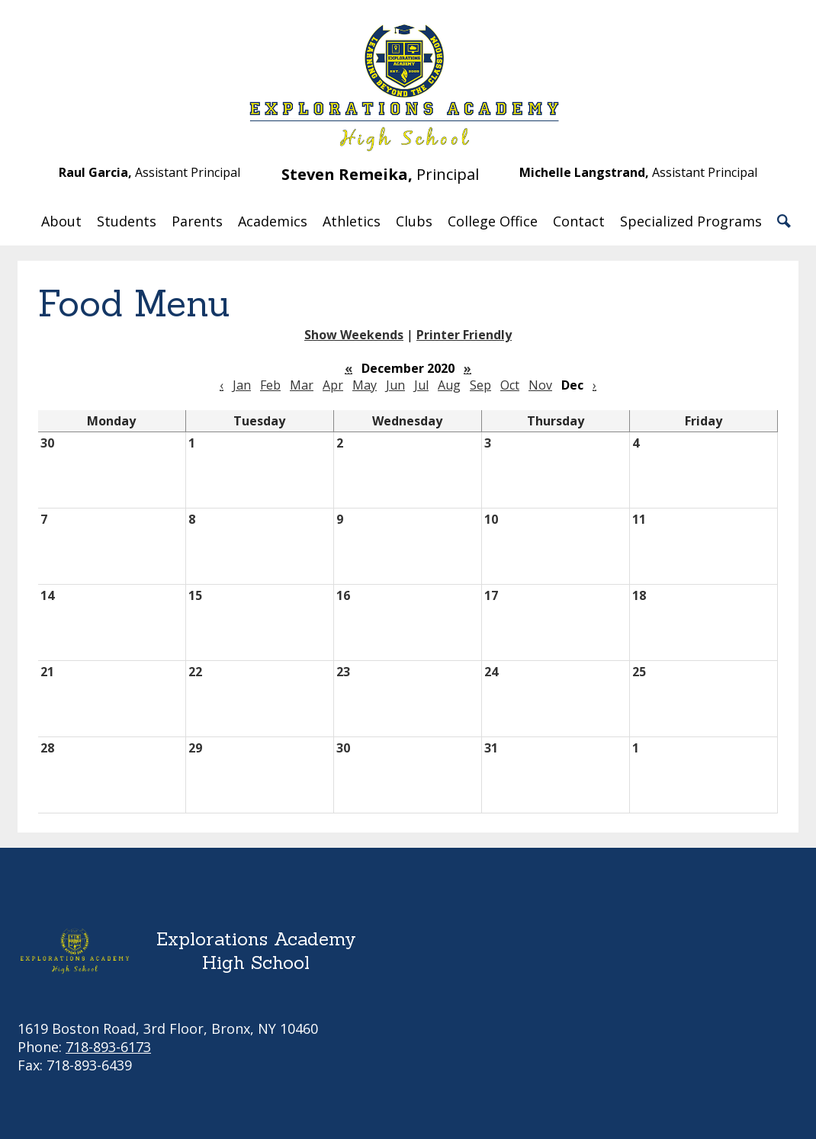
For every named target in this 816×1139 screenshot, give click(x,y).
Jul (421, 385)
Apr (333, 385)
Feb (270, 385)
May (364, 385)
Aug (449, 385)
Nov (540, 385)
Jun (395, 385)
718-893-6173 (108, 1047)
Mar (301, 385)
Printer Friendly (464, 334)
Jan (242, 385)
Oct (509, 385)
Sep (480, 385)
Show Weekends (353, 334)
